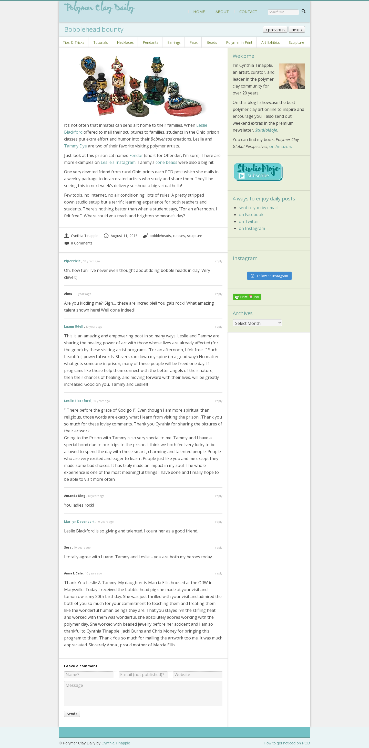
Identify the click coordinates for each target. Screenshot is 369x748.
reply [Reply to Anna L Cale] (218, 573)
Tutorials (100, 42)
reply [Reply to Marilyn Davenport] (218, 521)
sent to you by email (258, 207)
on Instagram (252, 228)
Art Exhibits (270, 42)
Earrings (174, 42)
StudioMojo (266, 130)
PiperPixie (72, 261)
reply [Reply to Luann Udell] (218, 326)
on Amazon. (280, 146)
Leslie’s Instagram (118, 162)
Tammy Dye (75, 146)
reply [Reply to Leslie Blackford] (218, 401)
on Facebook (251, 214)
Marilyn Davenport (79, 521)
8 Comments (78, 243)
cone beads (166, 162)
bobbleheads (160, 235)
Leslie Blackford (77, 401)
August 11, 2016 (120, 235)
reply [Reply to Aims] (218, 294)
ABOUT (222, 11)
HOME (199, 11)
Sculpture (296, 42)
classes (179, 235)
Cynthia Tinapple (81, 235)
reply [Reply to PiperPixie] (218, 261)
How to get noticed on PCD (287, 743)
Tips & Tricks (73, 42)
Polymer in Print (239, 42)
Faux (194, 42)
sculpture (194, 235)
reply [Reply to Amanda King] (218, 496)
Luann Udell (73, 326)
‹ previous (275, 30)
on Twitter (249, 221)
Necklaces (125, 42)
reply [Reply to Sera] (218, 547)
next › (296, 30)
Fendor (136, 155)
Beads (212, 42)
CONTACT (248, 11)
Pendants (150, 42)
